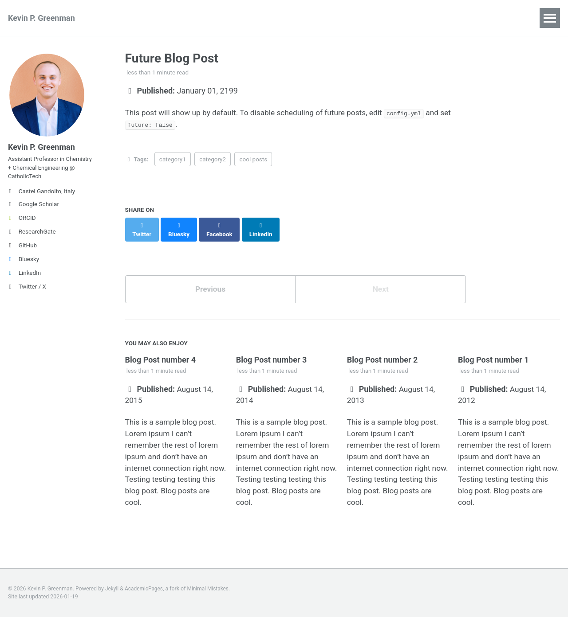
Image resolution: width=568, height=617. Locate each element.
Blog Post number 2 (382, 364)
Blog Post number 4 (160, 364)
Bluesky (23, 264)
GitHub (22, 250)
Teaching (261, 18)
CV (391, 18)
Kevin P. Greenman (41, 18)
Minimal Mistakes (210, 589)
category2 (212, 160)
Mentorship (313, 18)
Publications (129, 18)
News (360, 18)
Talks (176, 18)
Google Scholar (33, 209)
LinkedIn (24, 277)
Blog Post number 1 (493, 364)
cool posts (253, 160)
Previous (210, 282)
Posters (215, 18)
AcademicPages (145, 589)
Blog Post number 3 (271, 364)
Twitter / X (27, 291)
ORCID (22, 222)
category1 (172, 160)
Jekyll (112, 589)
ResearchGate (32, 236)
